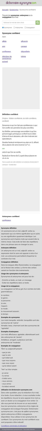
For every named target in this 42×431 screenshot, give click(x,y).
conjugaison (6, 17)
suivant (5, 62)
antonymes (24, 15)
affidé (4, 41)
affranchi (24, 41)
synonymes (15, 15)
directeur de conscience (7, 57)
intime (23, 56)
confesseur (6, 51)
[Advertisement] (21, 88)
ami (3, 46)
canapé (24, 46)
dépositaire (25, 51)
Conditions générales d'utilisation (14, 426)
